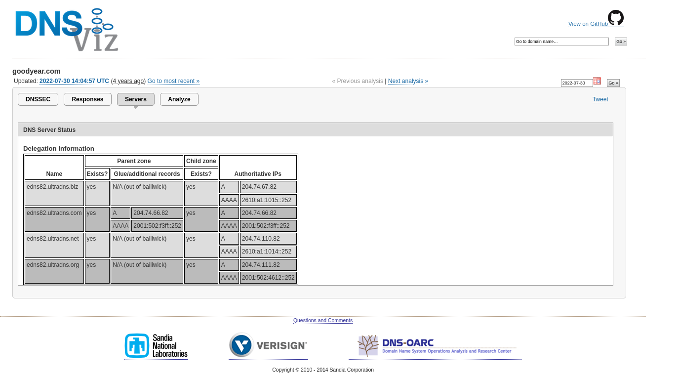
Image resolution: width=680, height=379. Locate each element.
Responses (87, 99)
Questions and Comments (323, 320)
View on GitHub (596, 24)
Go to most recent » (174, 81)
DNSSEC (38, 99)
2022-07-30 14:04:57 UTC (74, 81)
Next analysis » (408, 81)
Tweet (600, 99)
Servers (136, 99)
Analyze (179, 99)
